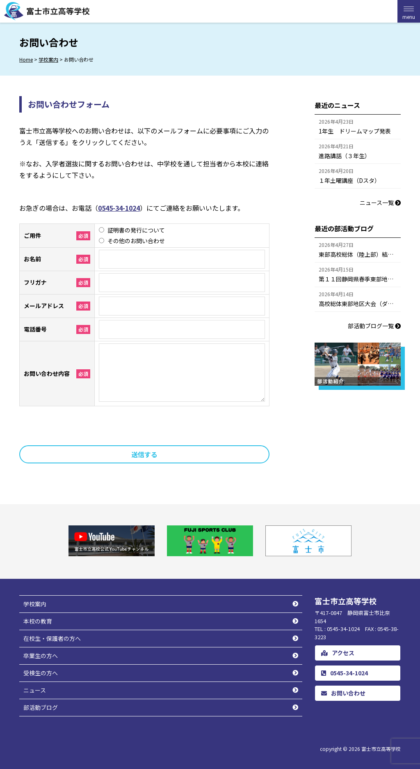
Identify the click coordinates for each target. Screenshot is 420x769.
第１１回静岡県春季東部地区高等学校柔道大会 (360, 279)
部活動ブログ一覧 (374, 326)
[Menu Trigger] (408, 11)
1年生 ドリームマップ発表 (355, 131)
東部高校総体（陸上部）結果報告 (360, 254)
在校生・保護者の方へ (52, 638)
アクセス (337, 653)
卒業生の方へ (40, 656)
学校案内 (34, 604)
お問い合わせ (343, 693)
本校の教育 (37, 621)
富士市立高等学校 (381, 748)
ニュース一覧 (380, 202)
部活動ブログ (40, 707)
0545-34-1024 (119, 208)
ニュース (34, 690)
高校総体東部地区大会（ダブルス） (360, 303)
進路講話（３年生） (344, 156)
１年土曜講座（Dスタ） (349, 180)
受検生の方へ (40, 673)
